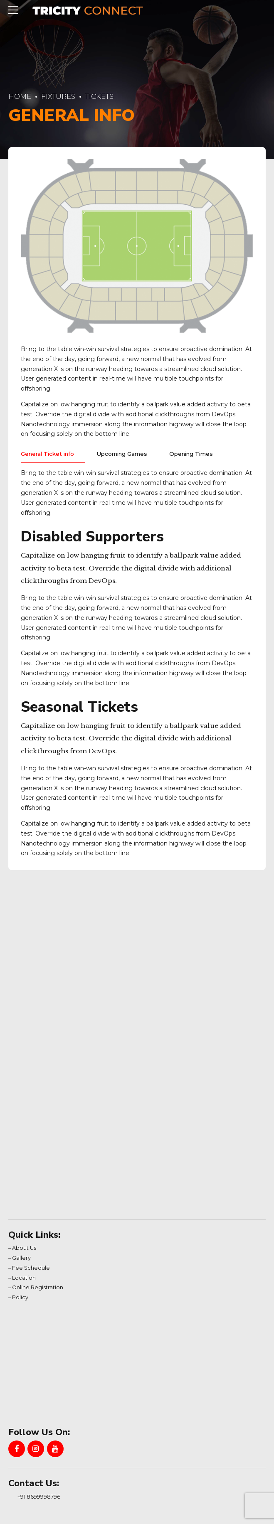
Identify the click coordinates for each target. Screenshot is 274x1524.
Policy (20, 1299)
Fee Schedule (31, 1269)
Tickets (99, 96)
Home (19, 96)
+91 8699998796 (38, 1497)
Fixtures (58, 96)
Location (24, 1279)
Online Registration (37, 1289)
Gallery (21, 1259)
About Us (24, 1249)
